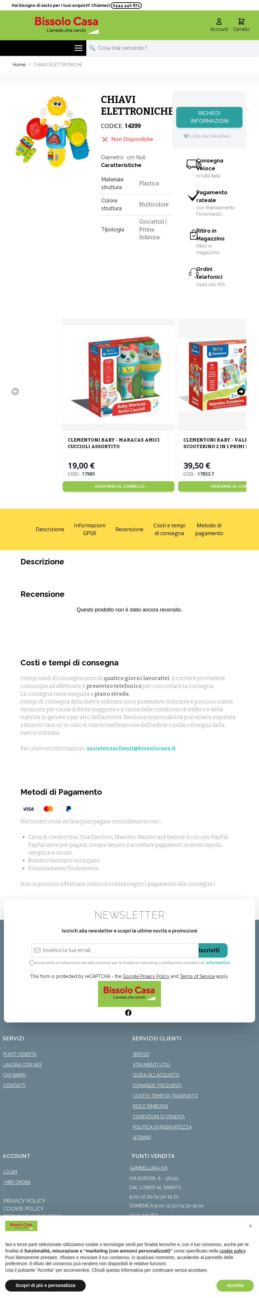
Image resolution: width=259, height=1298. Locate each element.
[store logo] (67, 25)
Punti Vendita (19, 1054)
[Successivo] (241, 391)
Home (19, 64)
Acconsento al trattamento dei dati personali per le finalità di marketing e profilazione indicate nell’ (132, 962)
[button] (250, 1226)
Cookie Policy (23, 1209)
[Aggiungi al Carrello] (118, 486)
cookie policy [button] (232, 1250)
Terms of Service (197, 976)
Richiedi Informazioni (209, 117)
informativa (218, 962)
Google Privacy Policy (146, 976)
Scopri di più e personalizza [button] (45, 1285)
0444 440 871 (126, 5)
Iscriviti (209, 950)
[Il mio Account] (219, 25)
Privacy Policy (24, 1201)
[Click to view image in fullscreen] (53, 132)
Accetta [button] (235, 1285)
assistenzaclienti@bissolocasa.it (131, 748)
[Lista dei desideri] (206, 136)
